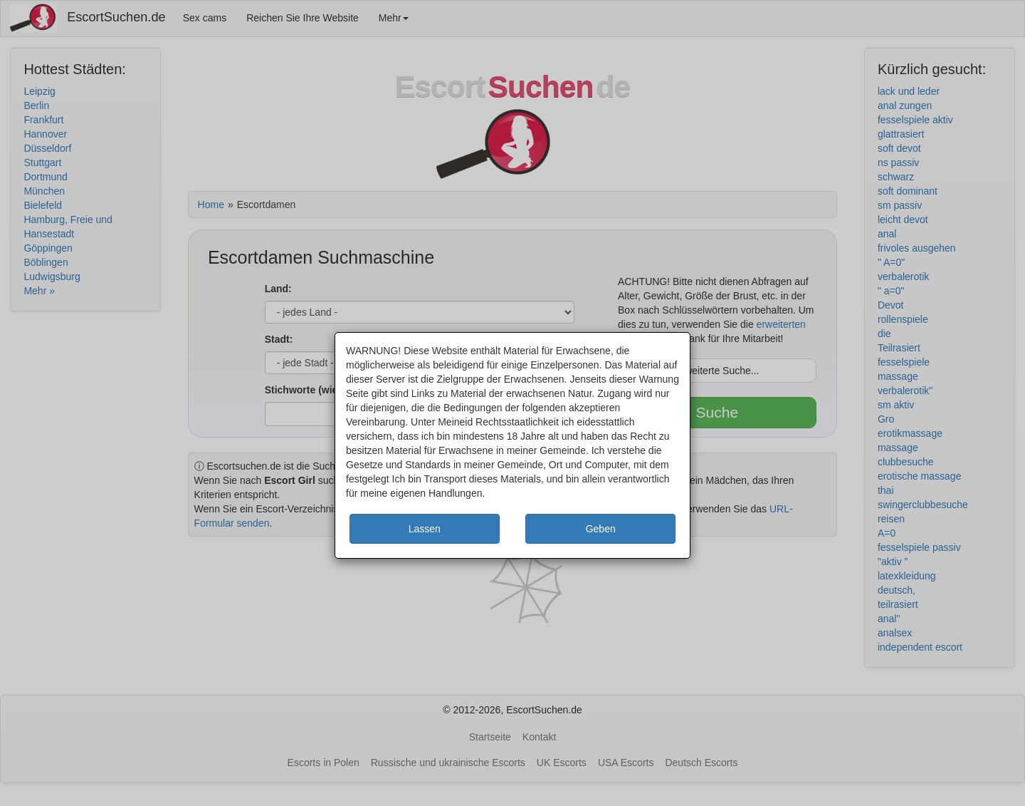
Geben (601, 528)
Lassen (425, 528)
